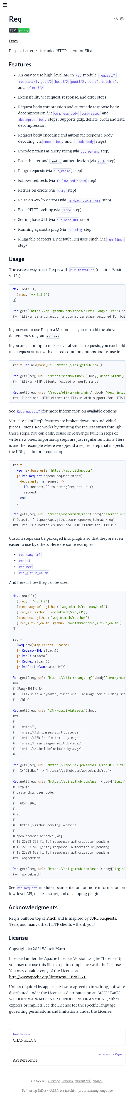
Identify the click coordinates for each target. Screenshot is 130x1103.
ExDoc (42, 1090)
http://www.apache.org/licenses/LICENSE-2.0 (47, 977)
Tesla (13, 924)
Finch (94, 239)
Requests (108, 918)
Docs (13, 41)
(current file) (82, 1081)
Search (98, 1081)
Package (54, 1081)
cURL (94, 918)
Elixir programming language (91, 1090)
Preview (67, 1081)
